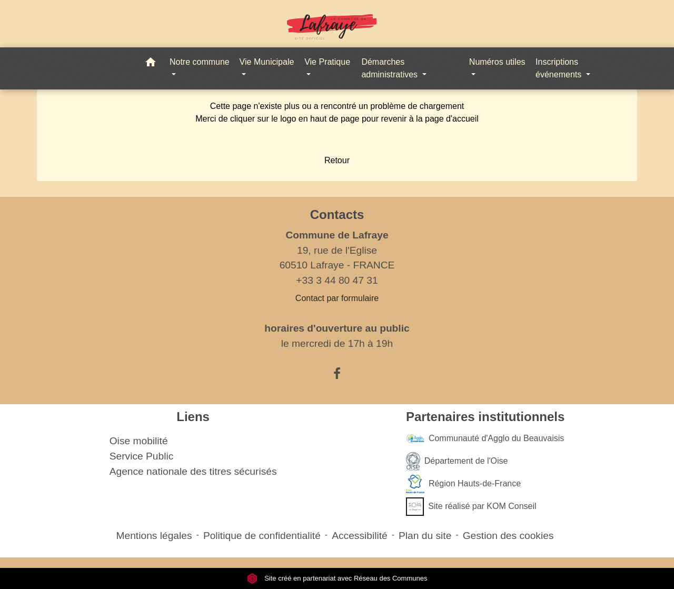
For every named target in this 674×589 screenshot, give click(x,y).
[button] (150, 64)
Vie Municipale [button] (267, 61)
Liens (193, 417)
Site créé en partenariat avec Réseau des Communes (337, 578)
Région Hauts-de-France (463, 484)
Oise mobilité (139, 440)
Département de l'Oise (457, 461)
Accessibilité (360, 535)
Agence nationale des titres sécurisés (193, 471)
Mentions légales (154, 535)
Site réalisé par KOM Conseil (471, 506)
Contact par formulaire (337, 298)
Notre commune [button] (200, 61)
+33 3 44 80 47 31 (337, 280)
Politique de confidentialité (262, 535)
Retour (337, 160)
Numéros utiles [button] (497, 61)
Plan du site (425, 535)
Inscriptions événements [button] (560, 68)
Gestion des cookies (508, 535)
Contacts (337, 214)
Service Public (142, 456)
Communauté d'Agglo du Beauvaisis (485, 439)
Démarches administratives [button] (390, 68)
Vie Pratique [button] (327, 61)
